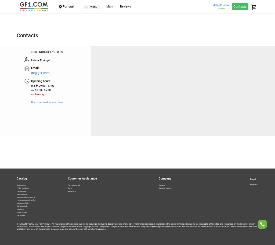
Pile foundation (25, 172)
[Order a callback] (262, 225)
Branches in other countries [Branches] (47, 102)
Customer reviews (171, 167)
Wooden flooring (27, 209)
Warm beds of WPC (28, 193)
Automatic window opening (33, 183)
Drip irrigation (24, 215)
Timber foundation (28, 167)
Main (114, 6)
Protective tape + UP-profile (32, 188)
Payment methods (90, 161)
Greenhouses (24, 161)
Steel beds (23, 204)
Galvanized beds (26, 199)
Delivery (83, 167)
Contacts (240, 7)
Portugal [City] (68, 6)
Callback (221, 8)
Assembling (86, 172)
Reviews (130, 6)
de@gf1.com (221, 5)
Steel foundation (26, 177)
